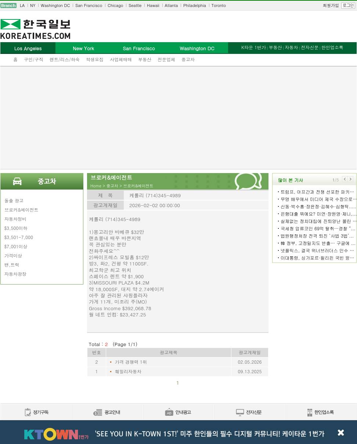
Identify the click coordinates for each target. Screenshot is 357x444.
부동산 (144, 59)
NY (32, 5)
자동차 (291, 47)
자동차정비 (15, 219)
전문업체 (166, 59)
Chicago (115, 5)
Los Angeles (28, 48)
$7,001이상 (15, 246)
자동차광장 (15, 274)
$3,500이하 (15, 228)
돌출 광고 (14, 200)
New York (83, 48)
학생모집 (95, 59)
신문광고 (107, 412)
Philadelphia (194, 5)
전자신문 (309, 47)
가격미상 (13, 255)
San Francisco (88, 5)
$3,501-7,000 (18, 237)
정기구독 (35, 412)
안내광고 (178, 412)
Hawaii (153, 5)
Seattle (135, 5)
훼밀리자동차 (128, 371)
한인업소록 (332, 47)
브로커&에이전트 (21, 209)
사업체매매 (121, 59)
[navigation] (178, 5)
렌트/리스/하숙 (65, 59)
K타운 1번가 (253, 47)
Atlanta (171, 5)
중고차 (188, 59)
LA (22, 5)
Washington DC (55, 5)
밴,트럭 (11, 264)
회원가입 (331, 5)
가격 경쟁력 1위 (131, 362)
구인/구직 (33, 59)
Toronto (219, 5)
